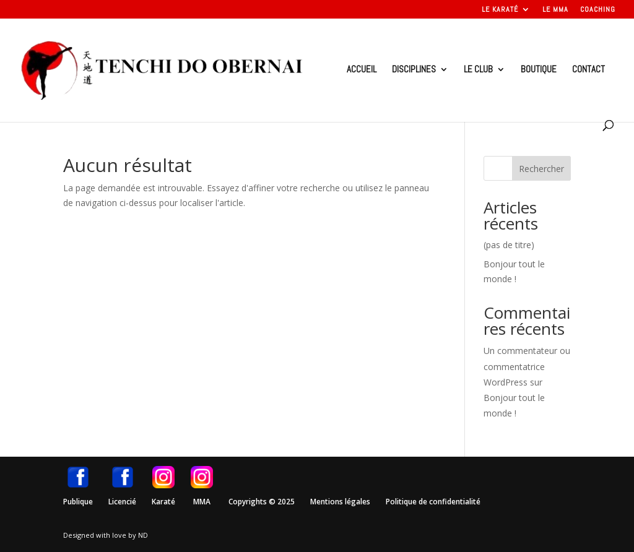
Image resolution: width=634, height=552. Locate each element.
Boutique (539, 70)
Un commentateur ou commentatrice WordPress (527, 366)
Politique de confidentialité (433, 501)
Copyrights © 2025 (261, 501)
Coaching (597, 10)
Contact (588, 70)
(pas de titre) (509, 245)
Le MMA (555, 10)
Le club (478, 70)
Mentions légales (340, 501)
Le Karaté (500, 10)
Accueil (361, 70)
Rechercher (541, 169)
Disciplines (414, 70)
